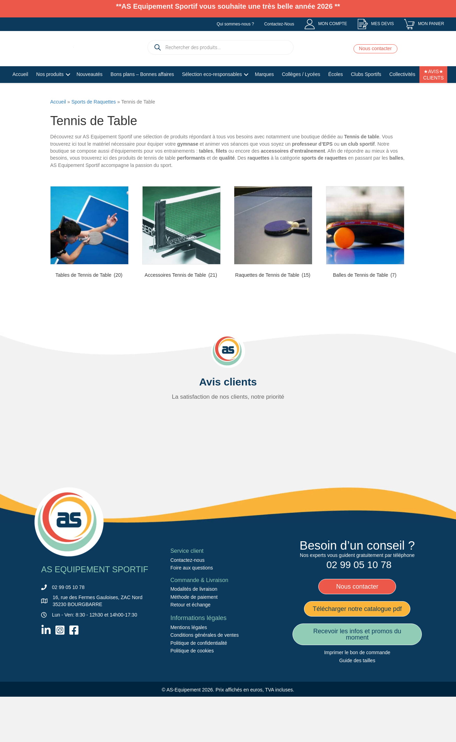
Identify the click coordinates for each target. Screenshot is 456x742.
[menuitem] (325, 24)
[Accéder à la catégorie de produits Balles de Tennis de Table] (365, 277)
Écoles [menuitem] (335, 94)
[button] (67, 94)
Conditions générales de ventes (204, 678)
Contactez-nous (187, 603)
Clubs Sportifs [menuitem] (366, 94)
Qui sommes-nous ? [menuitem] (235, 24)
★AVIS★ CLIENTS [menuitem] (433, 94)
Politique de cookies (192, 694)
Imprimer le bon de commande (357, 696)
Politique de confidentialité (198, 686)
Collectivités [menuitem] (402, 94)
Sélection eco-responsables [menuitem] (212, 94)
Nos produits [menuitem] (50, 94)
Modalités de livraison (194, 632)
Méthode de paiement (194, 640)
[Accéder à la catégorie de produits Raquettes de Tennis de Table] (273, 277)
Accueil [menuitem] (20, 94)
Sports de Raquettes (93, 145)
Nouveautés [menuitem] (89, 94)
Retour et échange (190, 648)
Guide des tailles (357, 703)
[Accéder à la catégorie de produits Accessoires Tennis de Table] (181, 277)
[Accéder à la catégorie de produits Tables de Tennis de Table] (89, 277)
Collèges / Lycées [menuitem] (301, 94)
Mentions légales (188, 671)
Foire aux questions (191, 611)
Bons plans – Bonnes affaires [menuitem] (142, 94)
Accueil (58, 145)
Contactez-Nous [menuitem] (279, 24)
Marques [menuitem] (264, 94)
